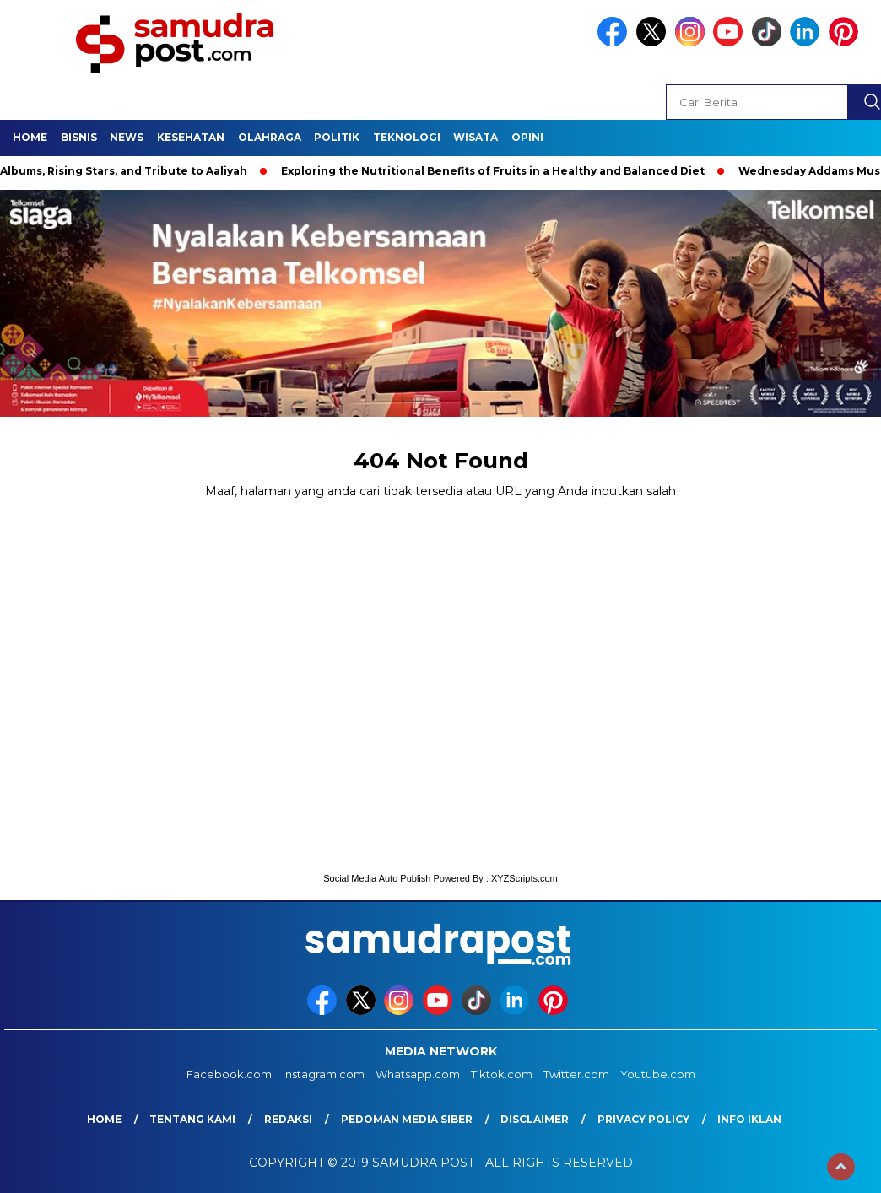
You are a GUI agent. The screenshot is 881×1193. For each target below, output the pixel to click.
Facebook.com (229, 1074)
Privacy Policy (643, 1119)
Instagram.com (324, 1074)
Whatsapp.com (418, 1074)
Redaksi (288, 1119)
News (126, 137)
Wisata (475, 137)
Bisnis (79, 137)
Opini (527, 137)
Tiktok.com (501, 1074)
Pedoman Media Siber (407, 1119)
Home (30, 137)
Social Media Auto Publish (376, 878)
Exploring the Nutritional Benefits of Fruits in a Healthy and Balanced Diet (498, 171)
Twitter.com (576, 1074)
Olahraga (269, 137)
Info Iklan (749, 1119)
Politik (336, 137)
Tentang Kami (192, 1119)
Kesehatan (190, 137)
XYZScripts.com (524, 878)
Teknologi (406, 137)
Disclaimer (534, 1119)
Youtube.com (657, 1074)
